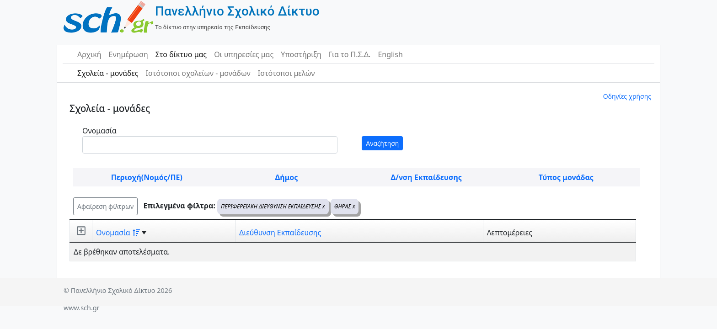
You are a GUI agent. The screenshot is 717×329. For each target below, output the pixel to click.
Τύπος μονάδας (566, 177)
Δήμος (286, 177)
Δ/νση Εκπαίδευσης (426, 177)
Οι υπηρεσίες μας (243, 54)
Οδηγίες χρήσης (627, 96)
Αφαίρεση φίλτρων (105, 206)
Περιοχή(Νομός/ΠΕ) (146, 177)
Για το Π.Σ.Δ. (350, 54)
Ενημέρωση (128, 54)
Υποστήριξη (301, 54)
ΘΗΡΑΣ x (344, 206)
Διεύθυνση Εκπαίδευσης (280, 233)
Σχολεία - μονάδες (107, 73)
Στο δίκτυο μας (181, 54)
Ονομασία (99, 131)
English (390, 54)
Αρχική (89, 54)
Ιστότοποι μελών (286, 73)
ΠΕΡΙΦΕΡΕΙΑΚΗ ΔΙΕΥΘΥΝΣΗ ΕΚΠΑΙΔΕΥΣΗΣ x (273, 206)
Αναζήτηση (382, 143)
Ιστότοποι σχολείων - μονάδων (197, 73)
